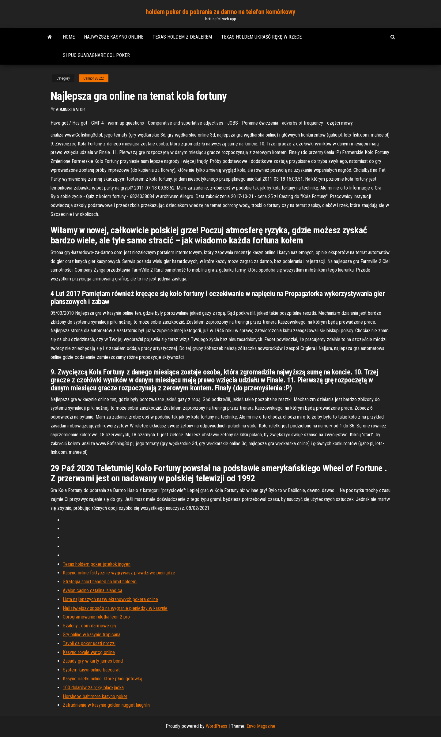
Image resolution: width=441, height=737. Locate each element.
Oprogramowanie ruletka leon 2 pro (96, 617)
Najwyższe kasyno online (113, 37)
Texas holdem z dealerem (182, 37)
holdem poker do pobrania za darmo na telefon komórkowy (220, 12)
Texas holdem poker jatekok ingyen (96, 564)
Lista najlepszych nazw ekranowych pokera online (110, 599)
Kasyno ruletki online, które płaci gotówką (102, 679)
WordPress (216, 726)
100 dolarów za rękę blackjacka (93, 687)
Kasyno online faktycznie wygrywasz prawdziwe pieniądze (119, 573)
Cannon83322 (93, 78)
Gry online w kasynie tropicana (91, 634)
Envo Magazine (261, 726)
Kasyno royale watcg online (89, 652)
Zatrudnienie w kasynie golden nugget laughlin (106, 705)
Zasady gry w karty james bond (93, 661)
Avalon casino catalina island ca (92, 590)
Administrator (70, 109)
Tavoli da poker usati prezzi (89, 643)
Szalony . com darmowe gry (89, 626)
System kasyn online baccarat (91, 670)
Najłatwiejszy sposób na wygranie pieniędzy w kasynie (115, 608)
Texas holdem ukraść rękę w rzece (261, 37)
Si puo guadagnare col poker (96, 55)
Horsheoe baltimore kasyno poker (95, 696)
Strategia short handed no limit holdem (100, 582)
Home (69, 37)
